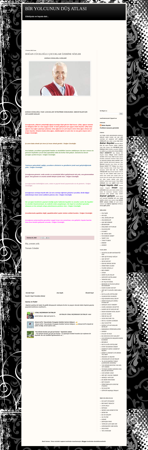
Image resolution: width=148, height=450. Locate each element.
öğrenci (109, 204)
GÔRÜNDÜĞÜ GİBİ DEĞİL (110, 426)
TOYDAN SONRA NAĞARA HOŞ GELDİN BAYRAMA (111, 369)
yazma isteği (115, 200)
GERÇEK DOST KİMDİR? (109, 304)
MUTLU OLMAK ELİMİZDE (110, 320)
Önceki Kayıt (89, 293)
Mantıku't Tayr (119, 162)
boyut (110, 181)
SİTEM (104, 272)
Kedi (113, 156)
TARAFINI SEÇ (106, 279)
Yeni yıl (121, 171)
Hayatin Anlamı (104, 154)
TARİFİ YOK (105, 238)
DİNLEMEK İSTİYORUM (109, 227)
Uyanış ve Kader (31, 302)
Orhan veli (116, 164)
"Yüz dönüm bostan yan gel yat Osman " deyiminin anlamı (53, 332)
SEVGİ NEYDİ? (106, 261)
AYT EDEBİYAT (110, 139)
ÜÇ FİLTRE (105, 417)
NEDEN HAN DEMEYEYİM (110, 410)
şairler (108, 205)
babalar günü (115, 179)
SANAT (107, 166)
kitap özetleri (119, 193)
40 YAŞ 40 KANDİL (107, 282)
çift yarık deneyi (118, 202)
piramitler (105, 198)
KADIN (115, 154)
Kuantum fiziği (115, 158)
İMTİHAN (104, 408)
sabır (118, 198)
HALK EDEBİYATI (106, 153)
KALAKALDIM (106, 229)
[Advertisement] (74, 33)
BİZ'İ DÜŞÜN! (106, 382)
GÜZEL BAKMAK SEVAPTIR (110, 307)
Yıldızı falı (102, 173)
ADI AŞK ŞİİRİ (118, 137)
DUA (121, 147)
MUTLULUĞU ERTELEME (109, 294)
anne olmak (107, 175)
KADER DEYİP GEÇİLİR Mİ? (110, 309)
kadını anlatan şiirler (117, 190)
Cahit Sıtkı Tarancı (105, 147)
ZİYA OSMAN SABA (111, 173)
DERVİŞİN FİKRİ (107, 421)
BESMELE (105, 342)
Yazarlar (116, 171)
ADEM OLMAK (109, 137)
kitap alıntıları (110, 193)
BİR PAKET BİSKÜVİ (108, 403)
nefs (101, 198)
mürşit (121, 196)
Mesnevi (102, 164)
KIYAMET (104, 231)
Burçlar (111, 145)
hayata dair (112, 185)
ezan (110, 183)
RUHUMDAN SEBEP (108, 236)
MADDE (109, 160)
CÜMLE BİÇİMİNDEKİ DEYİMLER (45, 312)
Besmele (117, 143)
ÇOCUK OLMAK (106, 314)
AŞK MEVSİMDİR (107, 222)
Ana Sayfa (60, 293)
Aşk (118, 141)
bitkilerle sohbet (104, 181)
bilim (121, 179)
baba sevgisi (106, 179)
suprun (62, 441)
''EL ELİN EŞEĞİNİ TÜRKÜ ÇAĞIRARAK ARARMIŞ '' (110, 362)
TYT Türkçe (112, 166)
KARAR (104, 419)
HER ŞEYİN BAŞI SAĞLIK (109, 256)
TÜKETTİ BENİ (106, 240)
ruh (115, 198)
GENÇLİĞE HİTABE (113, 151)
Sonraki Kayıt (30, 293)
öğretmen (114, 204)
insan (114, 187)
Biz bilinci (106, 145)
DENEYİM (105, 412)
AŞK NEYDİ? (105, 259)
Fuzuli (106, 151)
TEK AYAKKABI (106, 431)
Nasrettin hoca (109, 164)
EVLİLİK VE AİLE (107, 333)
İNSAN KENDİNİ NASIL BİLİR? (111, 311)
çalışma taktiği (108, 202)
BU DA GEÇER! (106, 415)
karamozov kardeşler (112, 191)
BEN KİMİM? (105, 270)
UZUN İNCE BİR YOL (112, 169)
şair (105, 205)
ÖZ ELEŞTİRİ (106, 388)
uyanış (102, 200)
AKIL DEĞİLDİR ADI (108, 217)
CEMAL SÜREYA (118, 145)
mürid (117, 196)
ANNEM (104, 245)
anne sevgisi (114, 175)
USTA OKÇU (105, 405)
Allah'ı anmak (113, 141)
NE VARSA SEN (106, 233)
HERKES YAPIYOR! (108, 377)
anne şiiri (105, 177)
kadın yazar (109, 190)
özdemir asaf (103, 203)
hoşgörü (107, 188)
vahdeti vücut (107, 200)
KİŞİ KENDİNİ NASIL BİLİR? (110, 298)
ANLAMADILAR (106, 220)
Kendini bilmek (119, 156)
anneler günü (112, 177)
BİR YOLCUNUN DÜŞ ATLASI (56, 8)
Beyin (121, 143)
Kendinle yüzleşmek (105, 158)
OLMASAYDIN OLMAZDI (109, 296)
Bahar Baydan (106, 125)
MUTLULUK (112, 162)
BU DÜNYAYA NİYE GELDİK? (111, 336)
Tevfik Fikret (116, 168)
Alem (107, 141)
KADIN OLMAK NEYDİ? (109, 288)
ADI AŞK (104, 215)
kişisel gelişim (107, 196)
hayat (102, 185)
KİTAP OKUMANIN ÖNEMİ (110, 347)
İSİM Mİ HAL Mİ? (107, 316)
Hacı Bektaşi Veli (118, 153)
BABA (121, 141)
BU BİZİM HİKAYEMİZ (108, 380)
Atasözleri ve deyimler (108, 357)
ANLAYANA (105, 428)
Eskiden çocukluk (113, 149)
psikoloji (110, 198)
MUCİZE (106, 162)
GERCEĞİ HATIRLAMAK (109, 277)
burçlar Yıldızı (115, 181)
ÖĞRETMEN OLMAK (108, 266)
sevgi (121, 198)
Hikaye (111, 155)
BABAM (104, 243)
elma (107, 183)
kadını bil (102, 191)
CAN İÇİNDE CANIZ (108, 373)
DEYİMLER (116, 147)
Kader (109, 156)
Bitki (101, 145)
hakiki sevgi (119, 183)
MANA (113, 160)
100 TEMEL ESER (104, 135)
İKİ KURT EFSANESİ (108, 401)
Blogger (84, 441)
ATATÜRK (102, 139)
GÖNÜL (121, 151)
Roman (102, 166)
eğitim (114, 183)
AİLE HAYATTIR (106, 323)
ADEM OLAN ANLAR (108, 275)
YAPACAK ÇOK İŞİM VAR (109, 424)
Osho (121, 164)
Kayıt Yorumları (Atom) (37, 296)
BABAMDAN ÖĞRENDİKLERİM (111, 329)
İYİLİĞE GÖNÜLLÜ (107, 268)
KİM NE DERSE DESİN (109, 263)
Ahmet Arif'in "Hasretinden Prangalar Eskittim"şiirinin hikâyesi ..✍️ (56, 322)
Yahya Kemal (110, 171)
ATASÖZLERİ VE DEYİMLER (110, 359)
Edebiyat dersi (104, 149)
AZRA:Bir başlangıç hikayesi (110, 390)
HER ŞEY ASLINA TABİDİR (110, 375)
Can (112, 147)
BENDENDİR (105, 224)
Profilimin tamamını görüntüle (109, 128)
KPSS (106, 156)
